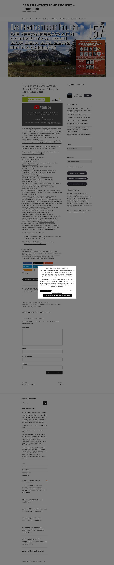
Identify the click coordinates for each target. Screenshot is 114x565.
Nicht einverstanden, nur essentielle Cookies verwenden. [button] (57, 295)
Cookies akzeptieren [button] (45, 290)
